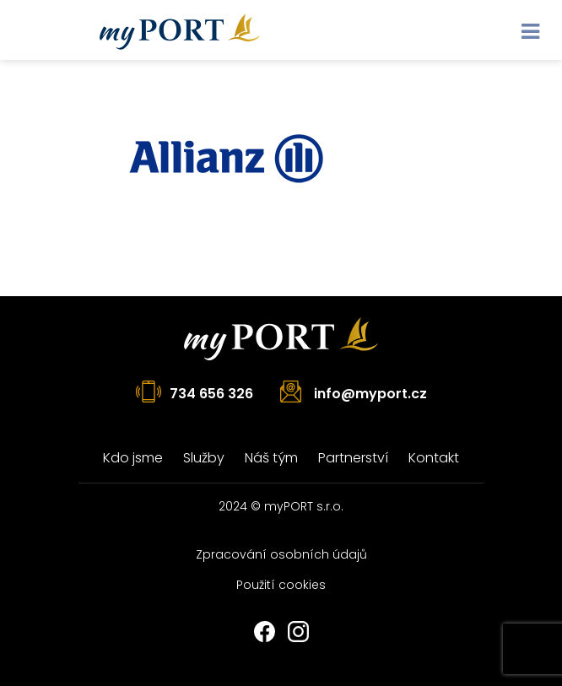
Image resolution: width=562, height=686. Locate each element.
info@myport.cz (370, 393)
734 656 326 (211, 393)
